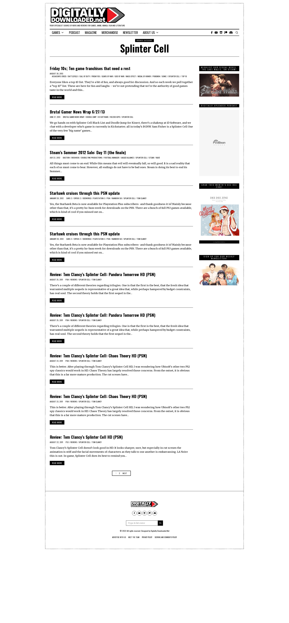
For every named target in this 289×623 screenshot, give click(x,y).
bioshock (75, 157)
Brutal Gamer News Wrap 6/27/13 (77, 112)
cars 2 (69, 198)
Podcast (74, 32)
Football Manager (111, 157)
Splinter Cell (174, 76)
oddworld (87, 198)
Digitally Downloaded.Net (160, 531)
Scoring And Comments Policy (169, 537)
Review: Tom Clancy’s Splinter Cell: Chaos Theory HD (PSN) (98, 356)
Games (56, 32)
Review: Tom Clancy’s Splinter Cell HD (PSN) (86, 437)
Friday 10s (96, 76)
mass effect (131, 76)
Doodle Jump (91, 117)
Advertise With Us (115, 537)
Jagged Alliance (127, 157)
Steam (151, 157)
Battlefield (73, 76)
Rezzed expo (115, 117)
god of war (119, 76)
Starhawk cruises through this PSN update (85, 193)
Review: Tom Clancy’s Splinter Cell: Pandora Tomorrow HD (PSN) (102, 274)
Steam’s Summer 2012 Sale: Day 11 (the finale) (88, 152)
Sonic (164, 76)
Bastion (66, 157)
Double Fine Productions (91, 157)
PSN (108, 198)
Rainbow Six (117, 198)
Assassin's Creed (59, 76)
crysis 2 (77, 198)
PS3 (67, 442)
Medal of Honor (144, 76)
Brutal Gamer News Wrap (73, 117)
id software (103, 117)
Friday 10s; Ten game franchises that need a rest (90, 68)
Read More (57, 97)
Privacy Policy (147, 537)
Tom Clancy (141, 198)
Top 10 (184, 76)
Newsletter (130, 32)
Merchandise (110, 32)
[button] (160, 523)
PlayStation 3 (99, 198)
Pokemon (156, 76)
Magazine (91, 32)
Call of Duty (84, 76)
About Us (149, 32)
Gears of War (107, 76)
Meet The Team (132, 537)
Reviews (74, 279)
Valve (158, 157)
